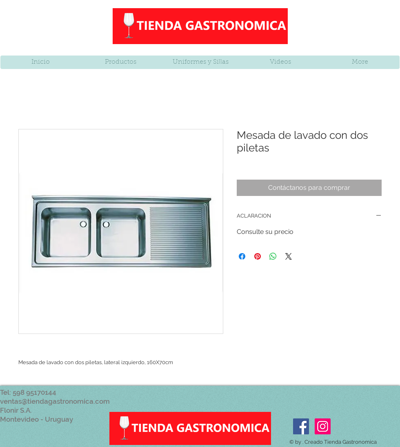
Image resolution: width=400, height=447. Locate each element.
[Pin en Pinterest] (257, 256)
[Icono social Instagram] (323, 426)
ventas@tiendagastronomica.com (55, 401)
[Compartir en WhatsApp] (273, 256)
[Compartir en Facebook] (242, 256)
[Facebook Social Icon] (301, 426)
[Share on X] (288, 256)
